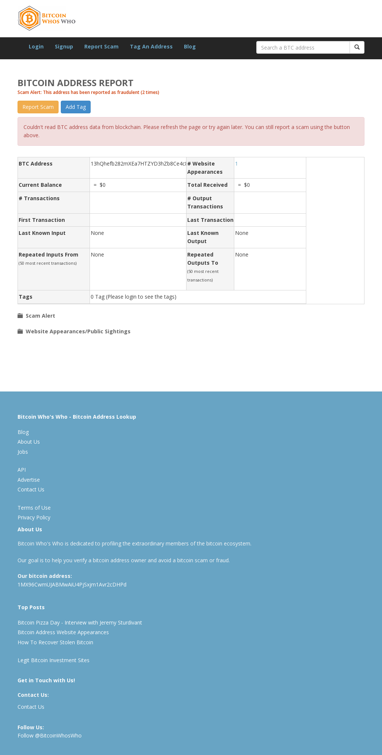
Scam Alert (39, 315)
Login (36, 46)
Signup (64, 46)
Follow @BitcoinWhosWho (50, 735)
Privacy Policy (34, 517)
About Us (29, 441)
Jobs (23, 451)
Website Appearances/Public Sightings (77, 331)
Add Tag (76, 106)
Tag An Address (151, 46)
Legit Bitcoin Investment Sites (54, 660)
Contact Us (31, 489)
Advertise (29, 479)
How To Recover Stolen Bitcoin (55, 642)
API (22, 469)
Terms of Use (34, 507)
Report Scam (101, 46)
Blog (190, 46)
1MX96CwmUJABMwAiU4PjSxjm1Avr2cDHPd (72, 584)
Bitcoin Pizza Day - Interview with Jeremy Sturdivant (80, 622)
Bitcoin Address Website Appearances (63, 632)
